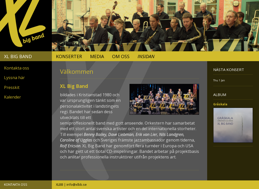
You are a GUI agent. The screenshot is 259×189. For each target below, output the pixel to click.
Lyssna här (14, 77)
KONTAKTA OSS (15, 184)
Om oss (121, 56)
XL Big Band (18, 56)
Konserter (69, 56)
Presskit (11, 87)
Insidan (146, 56)
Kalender (12, 97)
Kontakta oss (16, 68)
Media (97, 56)
